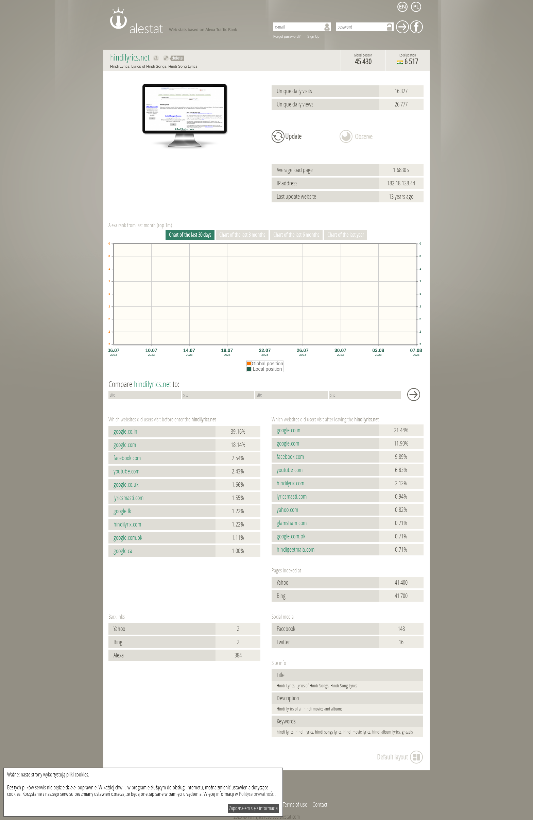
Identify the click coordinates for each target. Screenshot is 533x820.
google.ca (123, 551)
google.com (125, 445)
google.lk (122, 511)
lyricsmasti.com (128, 498)
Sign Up (313, 36)
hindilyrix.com (127, 524)
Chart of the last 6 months (296, 235)
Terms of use (295, 804)
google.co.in (125, 431)
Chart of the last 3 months (242, 235)
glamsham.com (292, 523)
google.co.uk (126, 484)
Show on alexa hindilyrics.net (156, 58)
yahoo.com (287, 510)
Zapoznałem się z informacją (253, 808)
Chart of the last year (345, 235)
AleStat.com (185, 20)
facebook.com (127, 458)
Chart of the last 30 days (190, 235)
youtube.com (126, 471)
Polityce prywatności (257, 794)
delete (177, 58)
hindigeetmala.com (295, 549)
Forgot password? (286, 36)
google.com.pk (128, 537)
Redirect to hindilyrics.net (166, 58)
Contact (319, 804)
